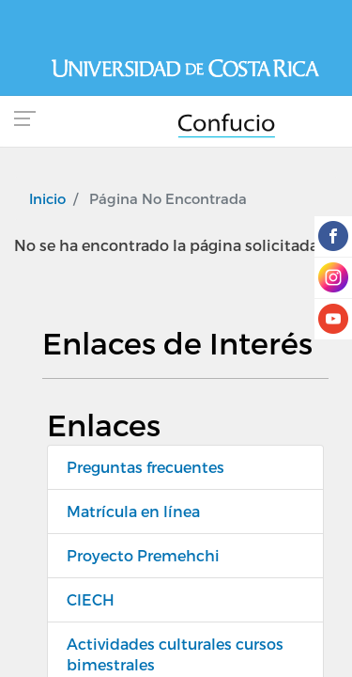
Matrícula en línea (133, 511)
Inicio (47, 198)
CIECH (91, 599)
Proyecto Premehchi (143, 555)
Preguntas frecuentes (145, 467)
